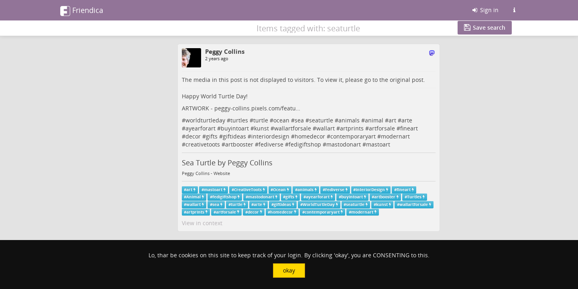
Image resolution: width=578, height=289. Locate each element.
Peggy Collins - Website (206, 173)
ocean (281, 120)
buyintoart (235, 128)
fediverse (270, 144)
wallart (325, 128)
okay (289, 270)
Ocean (279, 189)
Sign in (485, 10)
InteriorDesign (370, 189)
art (392, 120)
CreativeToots (248, 189)
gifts (212, 136)
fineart (409, 128)
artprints (352, 128)
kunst (261, 128)
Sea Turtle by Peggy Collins (227, 162)
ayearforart (200, 128)
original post (406, 79)
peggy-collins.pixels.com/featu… (257, 108)
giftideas (234, 136)
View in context (202, 223)
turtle (260, 120)
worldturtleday (205, 120)
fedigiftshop (305, 144)
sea (299, 120)
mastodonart (343, 144)
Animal (193, 196)
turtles (239, 120)
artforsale (382, 128)
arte (406, 120)
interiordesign (270, 136)
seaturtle (321, 120)
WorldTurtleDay (319, 204)
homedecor (310, 136)
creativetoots (202, 144)
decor (193, 136)
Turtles (414, 196)
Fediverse (334, 189)
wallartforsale (292, 128)
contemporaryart (353, 136)
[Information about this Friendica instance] (514, 10)
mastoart (378, 144)
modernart (395, 136)
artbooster (239, 144)
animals (349, 120)
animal (374, 120)
